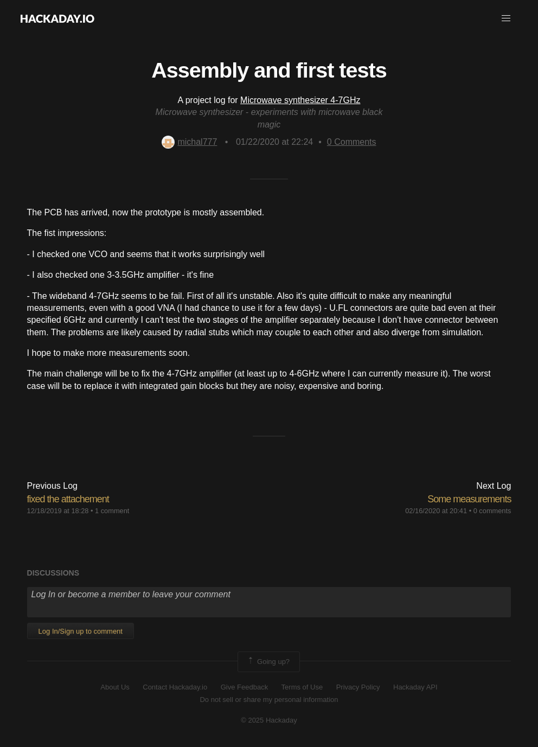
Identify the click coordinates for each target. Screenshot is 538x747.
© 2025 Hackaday (269, 720)
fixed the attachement (68, 499)
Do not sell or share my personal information (269, 699)
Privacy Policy (358, 687)
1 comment (112, 511)
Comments (351, 141)
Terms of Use (302, 687)
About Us (114, 687)
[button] (506, 18)
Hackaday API (415, 687)
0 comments (492, 511)
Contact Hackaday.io (175, 687)
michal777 (189, 141)
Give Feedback (244, 687)
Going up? (268, 662)
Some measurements (469, 499)
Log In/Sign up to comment (81, 631)
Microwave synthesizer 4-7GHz (300, 100)
